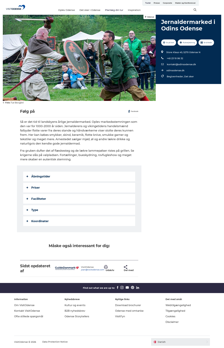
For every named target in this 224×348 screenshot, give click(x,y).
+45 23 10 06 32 (175, 58)
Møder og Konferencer (210, 3)
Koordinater (38, 221)
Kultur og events (75, 305)
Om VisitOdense (26, 305)
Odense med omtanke (129, 310)
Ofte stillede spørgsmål (30, 316)
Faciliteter (36, 199)
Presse (182, 3)
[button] (111, 268)
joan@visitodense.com (92, 269)
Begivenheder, (175, 76)
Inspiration (146, 10)
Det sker (189, 76)
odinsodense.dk (175, 70)
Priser (33, 187)
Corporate (192, 3)
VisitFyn (120, 316)
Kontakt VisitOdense (29, 310)
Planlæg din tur (127, 10)
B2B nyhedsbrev (75, 310)
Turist (173, 3)
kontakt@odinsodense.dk (181, 64)
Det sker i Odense (102, 10)
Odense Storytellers (77, 316)
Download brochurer (128, 305)
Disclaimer (171, 322)
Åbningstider (38, 176)
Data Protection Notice (57, 342)
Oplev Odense (79, 10)
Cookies (170, 316)
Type (32, 210)
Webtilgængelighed (177, 305)
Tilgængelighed (175, 310)
